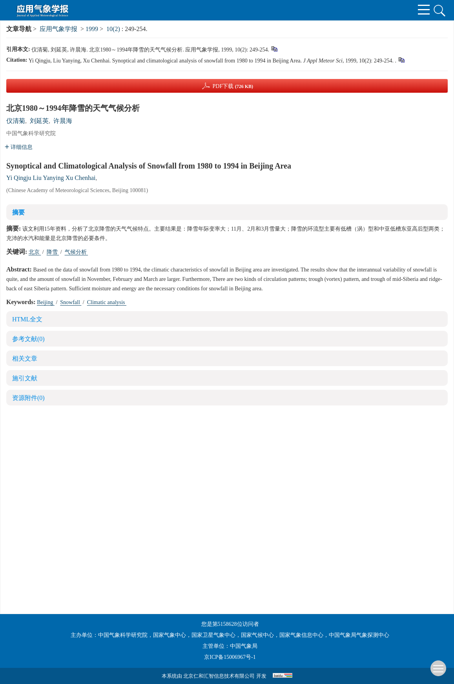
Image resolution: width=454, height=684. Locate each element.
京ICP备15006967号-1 (229, 657)
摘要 (18, 212)
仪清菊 (15, 120)
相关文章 (24, 358)
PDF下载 (232, 86)
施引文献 (24, 378)
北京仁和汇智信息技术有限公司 (219, 676)
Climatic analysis (106, 302)
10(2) (114, 29)
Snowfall (70, 302)
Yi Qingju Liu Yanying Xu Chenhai (51, 177)
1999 (92, 29)
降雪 (53, 252)
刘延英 (39, 120)
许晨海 (62, 120)
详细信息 (19, 147)
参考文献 (28, 339)
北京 (35, 252)
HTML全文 (27, 319)
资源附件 (28, 397)
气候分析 (76, 252)
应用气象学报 (58, 29)
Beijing (46, 302)
